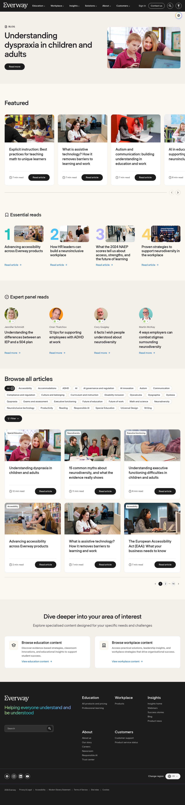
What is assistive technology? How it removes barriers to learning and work (92, 546)
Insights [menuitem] (74, 5)
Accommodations (48, 388)
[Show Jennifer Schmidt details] (11, 321)
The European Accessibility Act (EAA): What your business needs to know (150, 546)
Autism (144, 388)
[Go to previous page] (155, 584)
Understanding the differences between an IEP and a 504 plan (23, 337)
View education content (37, 661)
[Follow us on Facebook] (7, 776)
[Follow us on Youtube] (27, 776)
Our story (87, 742)
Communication (162, 388)
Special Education (106, 407)
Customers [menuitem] (122, 5)
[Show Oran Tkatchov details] (56, 321)
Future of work (117, 401)
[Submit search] (50, 729)
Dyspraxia (13, 401)
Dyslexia (171, 394)
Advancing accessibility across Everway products (24, 249)
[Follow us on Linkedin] (20, 776)
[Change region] (179, 15)
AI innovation (128, 388)
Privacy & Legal (25, 790)
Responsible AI (83, 407)
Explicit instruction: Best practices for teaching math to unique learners (28, 154)
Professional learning (93, 708)
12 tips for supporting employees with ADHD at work (66, 337)
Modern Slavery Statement (59, 790)
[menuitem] (170, 6)
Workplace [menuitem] (57, 5)
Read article (41, 177)
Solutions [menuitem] (90, 5)
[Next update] (177, 192)
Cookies (105, 790)
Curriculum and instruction (86, 394)
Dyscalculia (137, 394)
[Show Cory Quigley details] (101, 321)
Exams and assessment (36, 401)
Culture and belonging (54, 394)
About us (86, 738)
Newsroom (87, 751)
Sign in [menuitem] (142, 5)
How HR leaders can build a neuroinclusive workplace (67, 251)
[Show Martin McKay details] (145, 321)
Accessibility (26, 388)
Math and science (140, 401)
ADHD (67, 388)
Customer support (124, 738)
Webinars (153, 708)
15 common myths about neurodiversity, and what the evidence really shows (91, 473)
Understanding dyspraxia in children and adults (48, 45)
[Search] (29, 728)
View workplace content (127, 661)
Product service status (126, 742)
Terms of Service (81, 790)
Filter (13, 418)
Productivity (48, 407)
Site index (95, 790)
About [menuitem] (106, 5)
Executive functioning (66, 401)
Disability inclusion (115, 394)
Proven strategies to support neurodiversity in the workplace (161, 251)
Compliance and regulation (22, 394)
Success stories (156, 712)
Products (119, 703)
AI (77, 388)
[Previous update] (171, 192)
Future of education (93, 401)
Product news (155, 721)
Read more (17, 66)
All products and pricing (94, 703)
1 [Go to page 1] (160, 583)
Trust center (88, 759)
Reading (64, 407)
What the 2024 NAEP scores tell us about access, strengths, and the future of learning (113, 253)
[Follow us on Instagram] (13, 776)
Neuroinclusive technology (22, 407)
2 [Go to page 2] (165, 583)
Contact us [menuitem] (156, 5)
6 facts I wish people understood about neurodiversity (109, 337)
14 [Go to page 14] (173, 583)
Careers (86, 746)
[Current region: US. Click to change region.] (172, 776)
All (10, 388)
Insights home (155, 703)
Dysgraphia (155, 394)
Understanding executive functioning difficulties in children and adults (148, 473)
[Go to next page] (178, 584)
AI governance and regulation (99, 388)
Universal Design (130, 407)
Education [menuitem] (38, 5)
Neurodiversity (163, 401)
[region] (92, 156)
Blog (150, 716)
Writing (149, 407)
